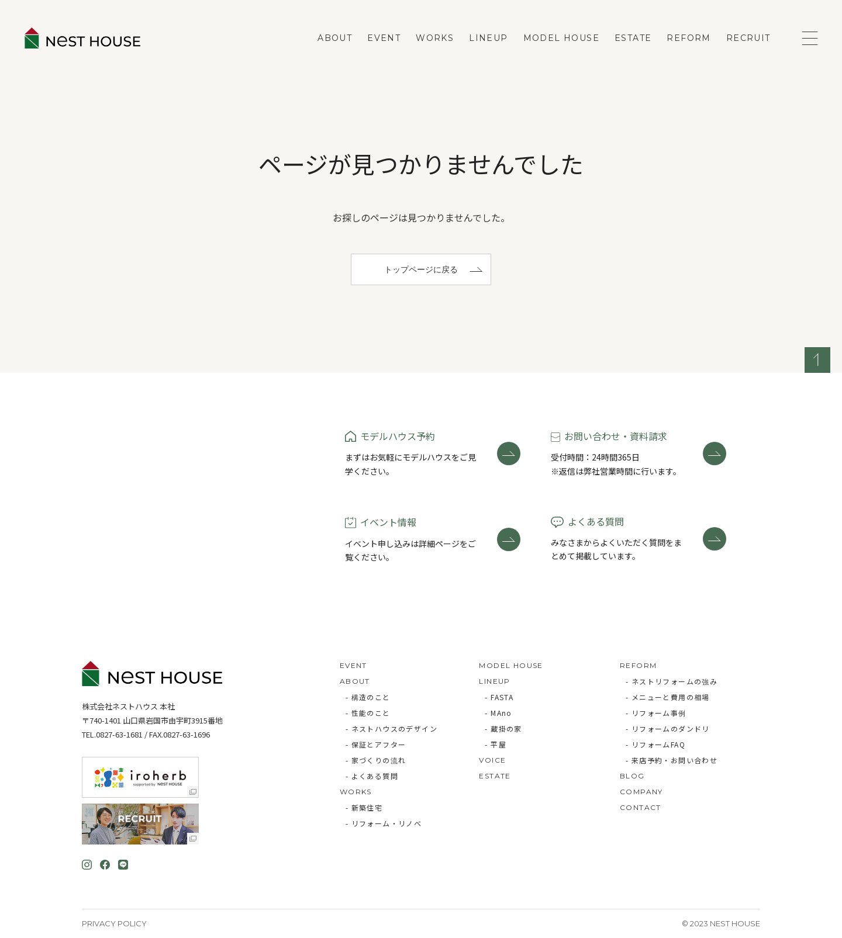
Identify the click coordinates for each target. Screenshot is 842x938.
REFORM (688, 38)
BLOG (632, 775)
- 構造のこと (368, 697)
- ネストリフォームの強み (671, 681)
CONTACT (640, 807)
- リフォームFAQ (655, 744)
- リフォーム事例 (656, 713)
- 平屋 (495, 744)
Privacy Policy (114, 923)
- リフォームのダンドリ (668, 728)
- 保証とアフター (376, 744)
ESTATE (633, 38)
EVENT (384, 38)
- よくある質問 (372, 776)
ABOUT (335, 38)
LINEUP (488, 38)
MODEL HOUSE (561, 38)
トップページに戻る (421, 269)
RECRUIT (748, 38)
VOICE (492, 760)
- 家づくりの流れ (376, 760)
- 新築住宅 (364, 807)
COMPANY (641, 791)
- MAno (498, 713)
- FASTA (499, 697)
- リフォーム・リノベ (384, 823)
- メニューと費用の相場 (668, 697)
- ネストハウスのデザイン (391, 728)
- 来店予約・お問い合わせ (671, 760)
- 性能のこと (368, 713)
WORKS (435, 38)
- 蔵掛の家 (503, 728)
